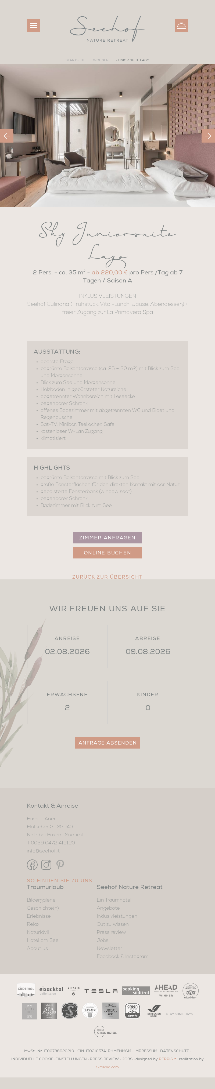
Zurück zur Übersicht (107, 576)
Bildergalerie (41, 900)
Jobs (102, 940)
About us (37, 948)
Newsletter (109, 948)
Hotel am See (43, 940)
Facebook (108, 956)
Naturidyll (38, 932)
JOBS (127, 1058)
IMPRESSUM (145, 1050)
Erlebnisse (39, 916)
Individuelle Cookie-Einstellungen (49, 1058)
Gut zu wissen (113, 924)
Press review (111, 932)
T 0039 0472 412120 (51, 843)
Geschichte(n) (43, 908)
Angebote (108, 908)
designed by (155, 1058)
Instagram (137, 956)
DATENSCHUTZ (174, 1050)
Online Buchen (107, 553)
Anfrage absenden (107, 743)
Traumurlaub (45, 886)
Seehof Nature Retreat (130, 886)
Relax (33, 924)
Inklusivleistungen (117, 916)
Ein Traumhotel (114, 900)
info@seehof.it (43, 851)
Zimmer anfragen (107, 537)
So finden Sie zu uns (59, 880)
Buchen (181, 24)
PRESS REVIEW (104, 1058)
